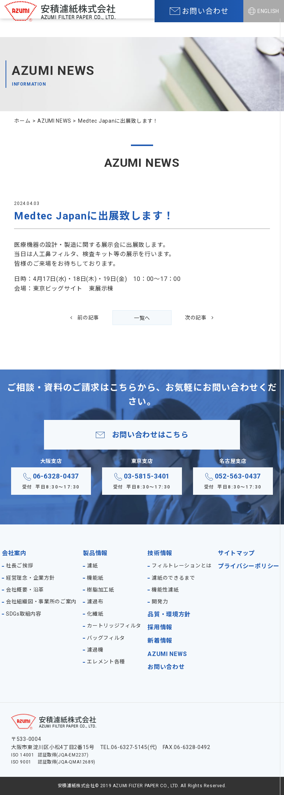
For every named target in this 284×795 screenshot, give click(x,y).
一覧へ (142, 318)
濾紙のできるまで (173, 578)
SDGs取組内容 (23, 614)
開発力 (160, 601)
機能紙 (95, 578)
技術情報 (160, 553)
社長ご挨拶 (19, 566)
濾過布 (95, 601)
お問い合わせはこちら (150, 434)
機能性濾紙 (165, 590)
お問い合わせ (166, 666)
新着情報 (160, 640)
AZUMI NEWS (167, 653)
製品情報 (95, 553)
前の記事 (88, 318)
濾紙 (92, 566)
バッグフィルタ (106, 638)
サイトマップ (236, 553)
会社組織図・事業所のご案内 (41, 601)
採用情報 (160, 627)
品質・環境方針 (169, 614)
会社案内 (14, 553)
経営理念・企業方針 (30, 578)
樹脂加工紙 (100, 590)
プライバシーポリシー (249, 566)
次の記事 (196, 318)
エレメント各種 (106, 662)
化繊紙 (95, 614)
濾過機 (95, 650)
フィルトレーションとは (182, 566)
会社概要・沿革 (25, 590)
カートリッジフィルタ (114, 626)
